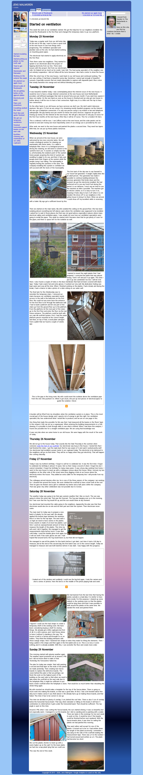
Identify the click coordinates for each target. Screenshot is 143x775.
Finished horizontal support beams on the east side (20, 128)
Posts (39, 10)
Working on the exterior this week (20, 77)
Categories (46, 10)
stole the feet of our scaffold (48, 446)
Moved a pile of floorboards (42, 14)
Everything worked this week (20, 109)
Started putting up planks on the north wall (20, 61)
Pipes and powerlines (18, 104)
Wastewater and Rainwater (19, 72)
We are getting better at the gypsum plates (19, 93)
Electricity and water (19, 99)
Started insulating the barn (20, 55)
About (33, 10)
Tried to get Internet (18, 67)
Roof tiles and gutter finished (19, 114)
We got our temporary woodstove (18, 120)
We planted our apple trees (92, 14)
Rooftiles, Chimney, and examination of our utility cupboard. (19, 138)
